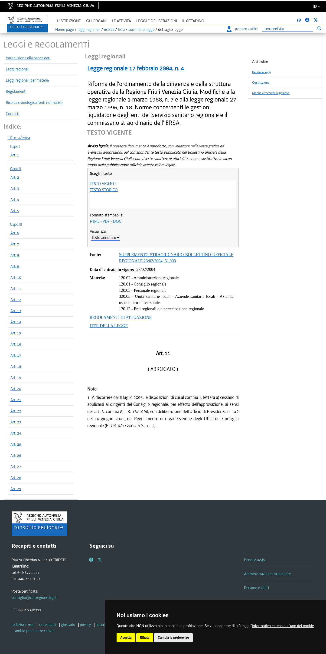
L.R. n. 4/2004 (19, 137)
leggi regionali (89, 29)
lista (121, 29)
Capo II (15, 168)
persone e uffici (242, 28)
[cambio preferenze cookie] (33, 630)
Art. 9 (14, 266)
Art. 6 (14, 232)
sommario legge (141, 29)
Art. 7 (14, 244)
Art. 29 (15, 488)
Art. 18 (15, 366)
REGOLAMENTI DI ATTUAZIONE (121, 317)
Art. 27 (15, 466)
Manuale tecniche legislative (271, 93)
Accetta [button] (126, 637)
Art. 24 (15, 433)
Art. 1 (14, 155)
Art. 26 (15, 455)
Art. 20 (15, 388)
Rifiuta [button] (145, 637)
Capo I (15, 146)
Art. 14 (15, 321)
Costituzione (260, 82)
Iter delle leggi (261, 72)
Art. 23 (15, 422)
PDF (106, 221)
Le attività (121, 21)
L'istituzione (69, 21)
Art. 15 (15, 333)
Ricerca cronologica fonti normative (34, 102)
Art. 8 (14, 255)
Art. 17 (15, 355)
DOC (117, 221)
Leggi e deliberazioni (156, 21)
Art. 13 (15, 310)
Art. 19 (15, 377)
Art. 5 (14, 210)
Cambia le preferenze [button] (173, 637)
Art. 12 (15, 299)
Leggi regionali (17, 69)
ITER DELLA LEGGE (109, 326)
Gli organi (96, 21)
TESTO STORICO (104, 189)
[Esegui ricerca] (319, 28)
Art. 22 (15, 410)
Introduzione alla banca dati (28, 57)
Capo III (16, 224)
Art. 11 (15, 288)
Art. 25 (15, 444)
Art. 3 (14, 188)
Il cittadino (193, 21)
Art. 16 (15, 344)
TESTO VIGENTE (103, 183)
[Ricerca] (287, 29)
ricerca (109, 29)
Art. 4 (14, 199)
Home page (64, 29)
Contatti (12, 113)
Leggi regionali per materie (27, 80)
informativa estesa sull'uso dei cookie (283, 626)
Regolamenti (16, 91)
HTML (94, 221)
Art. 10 (15, 277)
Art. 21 (15, 399)
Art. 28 (15, 477)
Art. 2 (14, 177)
